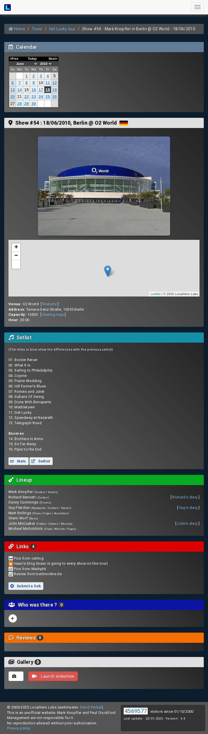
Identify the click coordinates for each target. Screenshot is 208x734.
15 (26, 90)
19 (54, 90)
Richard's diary (185, 497)
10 (40, 82)
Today (32, 58)
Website (49, 304)
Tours (37, 29)
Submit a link (25, 586)
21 (19, 96)
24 (40, 96)
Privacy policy (19, 728)
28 (19, 103)
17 (40, 90)
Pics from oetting (29, 558)
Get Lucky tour (62, 29)
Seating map (53, 314)
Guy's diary (188, 507)
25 (48, 96)
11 (48, 82)
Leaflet (155, 294)
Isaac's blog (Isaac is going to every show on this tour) (61, 563)
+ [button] (16, 247)
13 (12, 90)
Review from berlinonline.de (38, 574)
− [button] (16, 256)
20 (12, 96)
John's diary (187, 523)
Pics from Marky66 (30, 569)
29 (26, 103)
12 (54, 82)
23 (33, 96)
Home (16, 29)
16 (33, 90)
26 (54, 96)
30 (33, 103)
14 (19, 90)
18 (48, 90)
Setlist (40, 461)
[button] (16, 264)
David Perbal (91, 707)
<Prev (14, 58)
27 (12, 103)
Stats (18, 461)
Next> (53, 58)
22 (26, 96)
